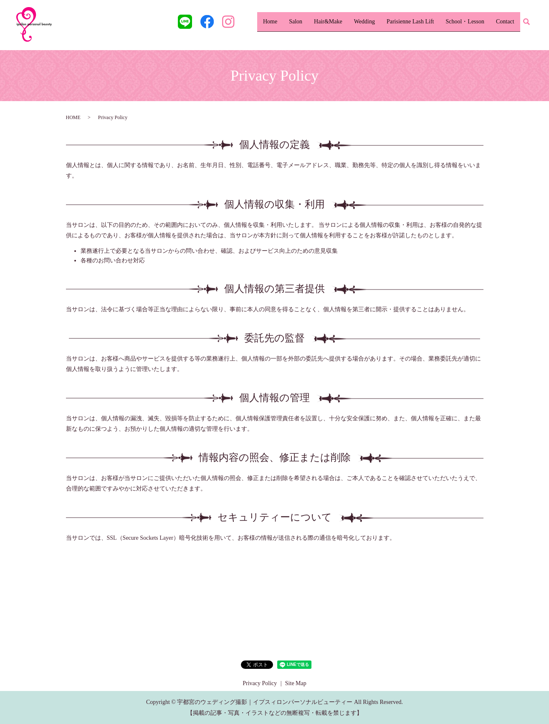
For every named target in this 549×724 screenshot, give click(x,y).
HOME (73, 117)
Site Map (295, 683)
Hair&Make (328, 21)
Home (270, 21)
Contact (505, 21)
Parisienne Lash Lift (410, 21)
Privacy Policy (260, 683)
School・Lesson (464, 21)
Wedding (364, 21)
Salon (295, 21)
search (526, 22)
